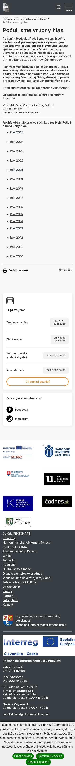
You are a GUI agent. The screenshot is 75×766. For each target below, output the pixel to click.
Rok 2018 (16, 188)
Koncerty (9, 538)
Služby (7, 591)
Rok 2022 (17, 160)
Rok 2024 (17, 142)
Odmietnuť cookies (50, 756)
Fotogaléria (10, 600)
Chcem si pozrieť (37, 381)
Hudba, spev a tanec (35, 19)
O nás (7, 556)
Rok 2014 (16, 221)
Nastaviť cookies (38, 761)
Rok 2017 (16, 198)
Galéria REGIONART (16, 533)
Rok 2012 (16, 237)
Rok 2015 (16, 214)
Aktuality (9, 560)
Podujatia (9, 564)
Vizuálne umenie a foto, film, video (27, 578)
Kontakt (8, 604)
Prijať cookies (23, 756)
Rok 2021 (16, 170)
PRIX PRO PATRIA (15, 547)
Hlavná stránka (11, 19)
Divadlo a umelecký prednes (22, 573)
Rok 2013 (16, 228)
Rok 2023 (17, 151)
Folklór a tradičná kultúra (19, 582)
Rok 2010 (16, 256)
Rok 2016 (16, 207)
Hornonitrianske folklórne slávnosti (26, 542)
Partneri (8, 596)
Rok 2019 (16, 179)
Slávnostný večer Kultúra (20, 551)
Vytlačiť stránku (15, 270)
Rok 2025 (17, 132)
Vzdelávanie (11, 587)
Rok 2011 (16, 247)
